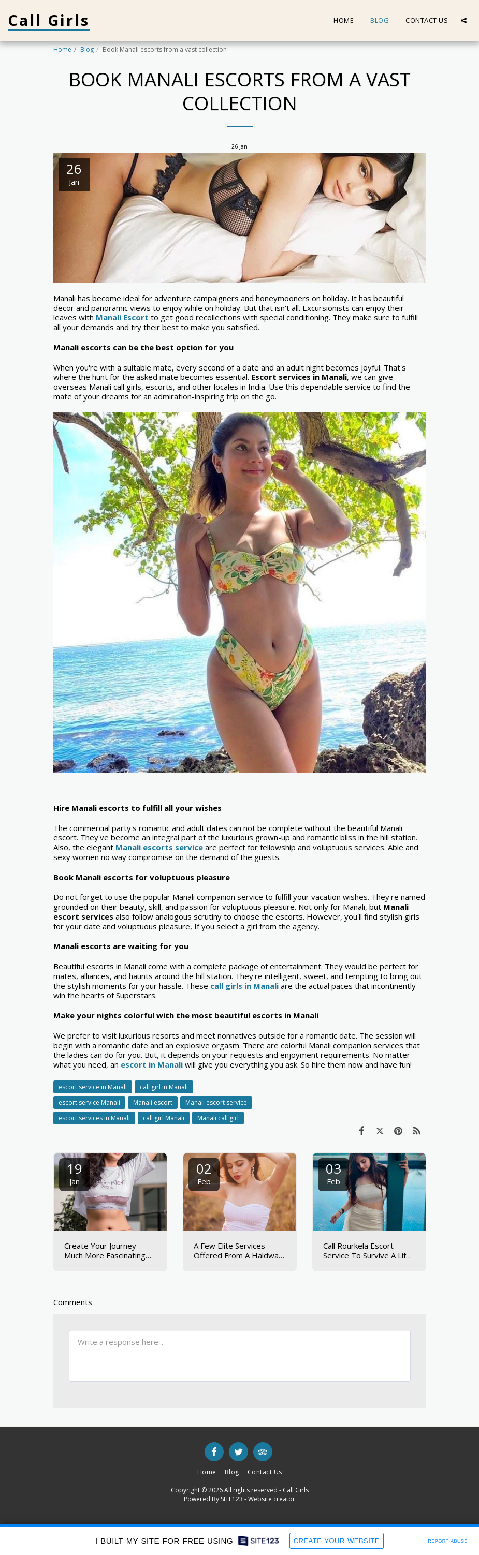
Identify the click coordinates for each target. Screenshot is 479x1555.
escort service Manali (89, 1102)
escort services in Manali (94, 1118)
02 (204, 1173)
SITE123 (232, 1498)
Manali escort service (216, 1102)
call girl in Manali (164, 1087)
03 (333, 1173)
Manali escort (152, 1102)
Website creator (271, 1498)
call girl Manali (163, 1118)
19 (74, 1173)
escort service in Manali (93, 1087)
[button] (464, 20)
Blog (87, 49)
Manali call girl (218, 1118)
